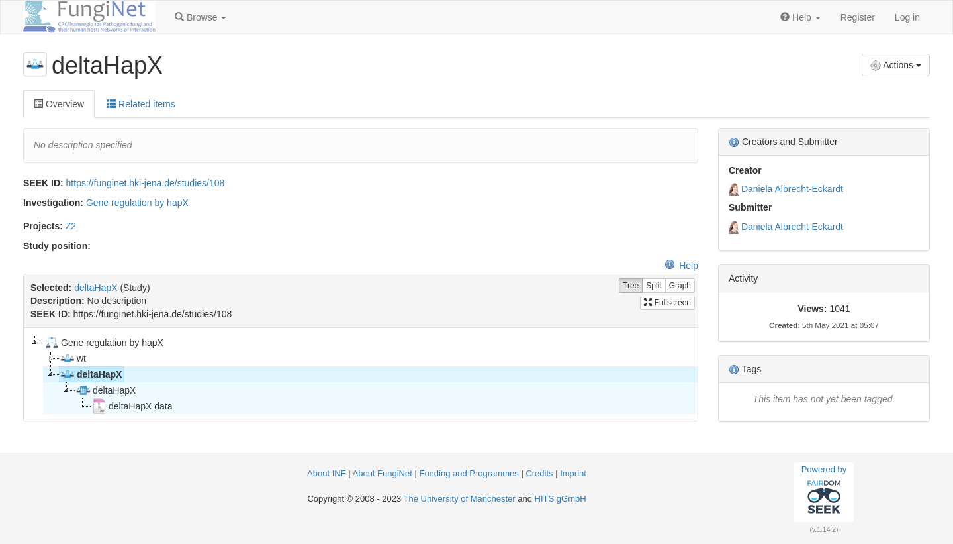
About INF (326, 473)
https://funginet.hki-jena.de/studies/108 (145, 183)
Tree (631, 286)
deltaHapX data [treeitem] (132, 406)
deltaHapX (95, 287)
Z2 (71, 226)
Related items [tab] (141, 104)
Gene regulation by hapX (137, 202)
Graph (680, 286)
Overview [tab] (59, 104)
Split (653, 286)
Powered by (824, 491)
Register (857, 17)
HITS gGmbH (560, 499)
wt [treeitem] (73, 358)
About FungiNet (382, 473)
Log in (907, 17)
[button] (200, 17)
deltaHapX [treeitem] (91, 374)
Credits (539, 473)
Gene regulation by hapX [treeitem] (103, 343)
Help (681, 265)
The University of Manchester (460, 499)
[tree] (360, 374)
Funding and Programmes (468, 473)
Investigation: (53, 202)
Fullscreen (667, 302)
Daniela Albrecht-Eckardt (792, 189)
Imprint (573, 473)
